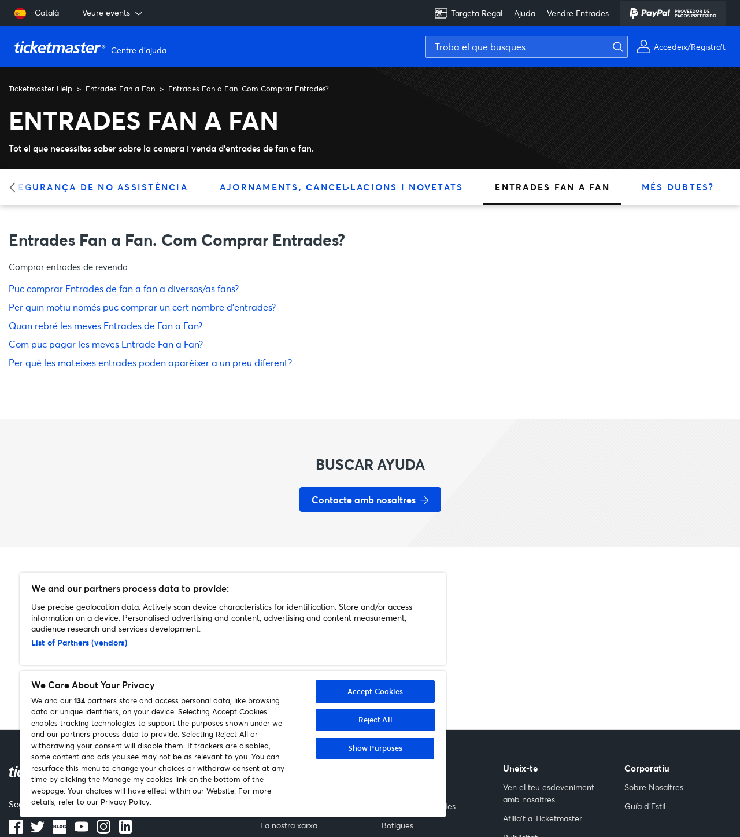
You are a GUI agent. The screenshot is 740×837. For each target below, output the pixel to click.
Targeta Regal (468, 13)
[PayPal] (673, 13)
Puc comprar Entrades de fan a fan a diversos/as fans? (124, 288)
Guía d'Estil (644, 806)
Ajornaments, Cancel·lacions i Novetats (342, 187)
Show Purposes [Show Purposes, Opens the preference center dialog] (375, 748)
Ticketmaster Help (40, 88)
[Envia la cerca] (625, 47)
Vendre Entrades (578, 13)
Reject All (375, 719)
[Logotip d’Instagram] (103, 830)
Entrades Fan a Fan (120, 88)
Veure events (113, 13)
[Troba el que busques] (527, 47)
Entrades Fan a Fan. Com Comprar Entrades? (248, 88)
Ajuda (524, 13)
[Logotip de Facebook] (16, 830)
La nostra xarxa (288, 825)
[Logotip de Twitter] (38, 830)
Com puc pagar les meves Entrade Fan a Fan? (106, 344)
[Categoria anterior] (16, 187)
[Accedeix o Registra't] (681, 46)
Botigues (397, 825)
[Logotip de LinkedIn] (125, 830)
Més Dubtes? (678, 187)
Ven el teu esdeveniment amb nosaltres (548, 793)
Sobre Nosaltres (653, 786)
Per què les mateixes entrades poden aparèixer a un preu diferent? (150, 362)
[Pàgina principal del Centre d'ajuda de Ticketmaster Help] (91, 47)
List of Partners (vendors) (79, 642)
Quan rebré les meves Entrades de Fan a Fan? (105, 325)
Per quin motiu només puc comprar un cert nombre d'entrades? (142, 307)
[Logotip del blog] (59, 830)
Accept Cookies (375, 691)
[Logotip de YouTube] (81, 830)
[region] (232, 694)
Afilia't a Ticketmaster (542, 818)
